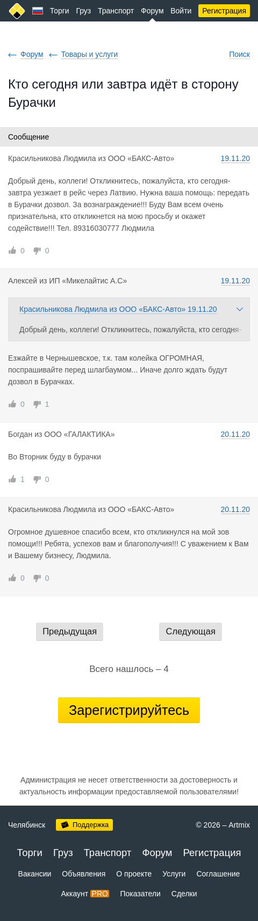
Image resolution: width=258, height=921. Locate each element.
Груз (83, 10)
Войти (180, 10)
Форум (152, 10)
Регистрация (224, 10)
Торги (59, 10)
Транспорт (116, 10)
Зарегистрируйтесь (129, 710)
